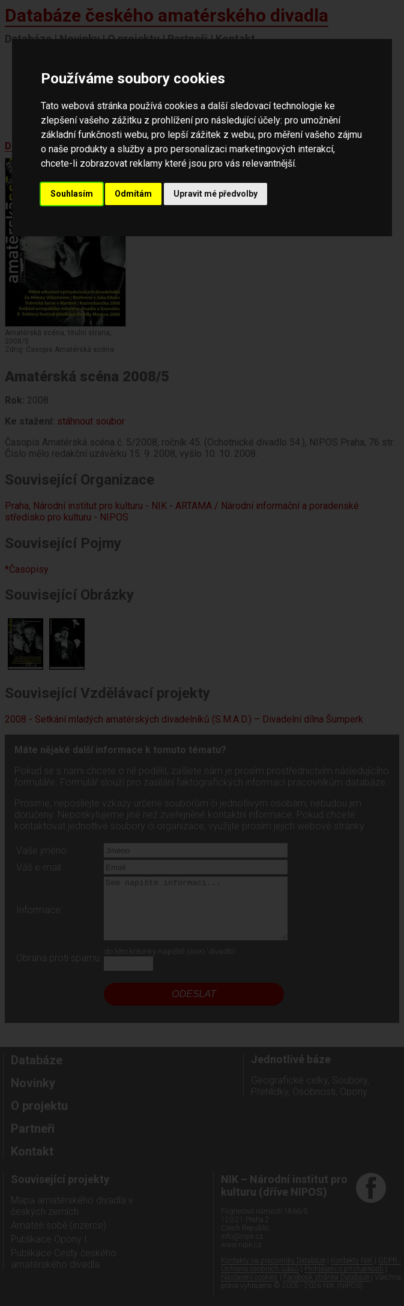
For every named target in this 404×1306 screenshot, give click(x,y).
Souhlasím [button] (71, 193)
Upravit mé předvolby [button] (215, 193)
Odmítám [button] (133, 193)
